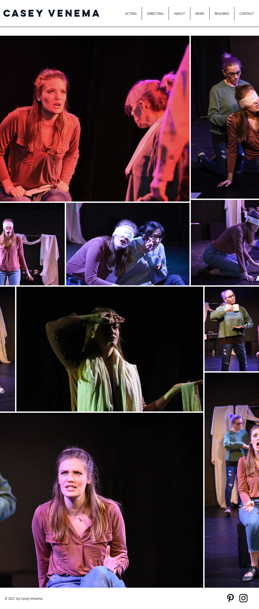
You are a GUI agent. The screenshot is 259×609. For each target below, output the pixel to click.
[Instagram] (243, 598)
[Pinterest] (230, 598)
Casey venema (52, 13)
